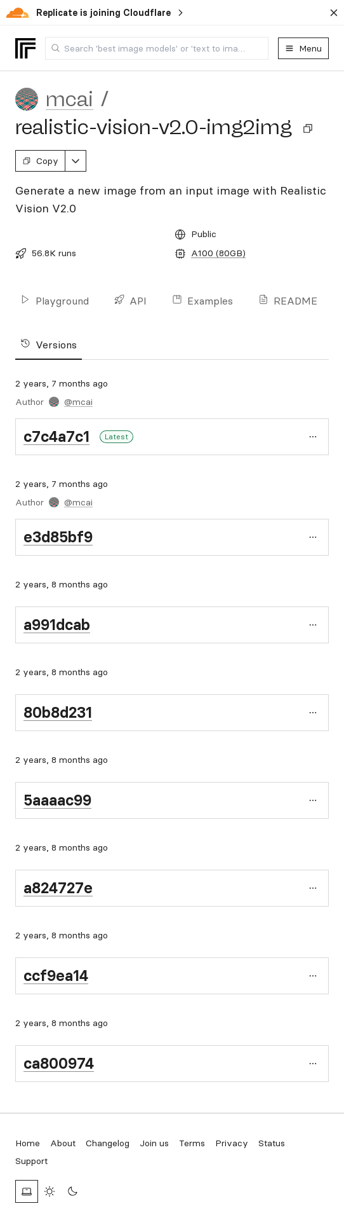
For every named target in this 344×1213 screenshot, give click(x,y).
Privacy (231, 1143)
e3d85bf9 (58, 537)
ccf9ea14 (55, 975)
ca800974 (58, 1063)
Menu (303, 48)
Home (27, 1143)
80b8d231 (57, 712)
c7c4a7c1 (56, 436)
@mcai (78, 402)
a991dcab (56, 624)
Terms (192, 1143)
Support (31, 1161)
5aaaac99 (57, 800)
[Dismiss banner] (333, 12)
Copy (40, 161)
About (63, 1143)
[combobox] (157, 48)
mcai (69, 99)
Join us (154, 1143)
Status (271, 1143)
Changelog (107, 1143)
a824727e (58, 888)
